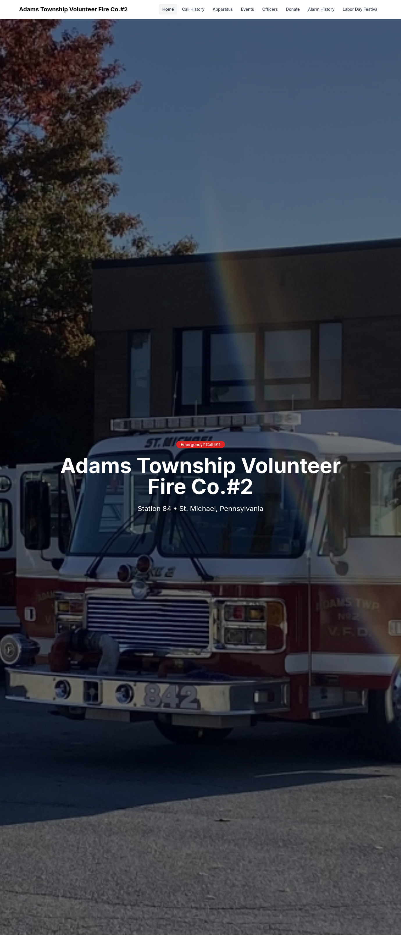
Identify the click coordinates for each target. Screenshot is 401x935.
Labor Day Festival (361, 9)
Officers (270, 9)
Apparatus (223, 9)
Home (168, 9)
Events (247, 9)
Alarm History (321, 9)
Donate (293, 9)
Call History (193, 9)
